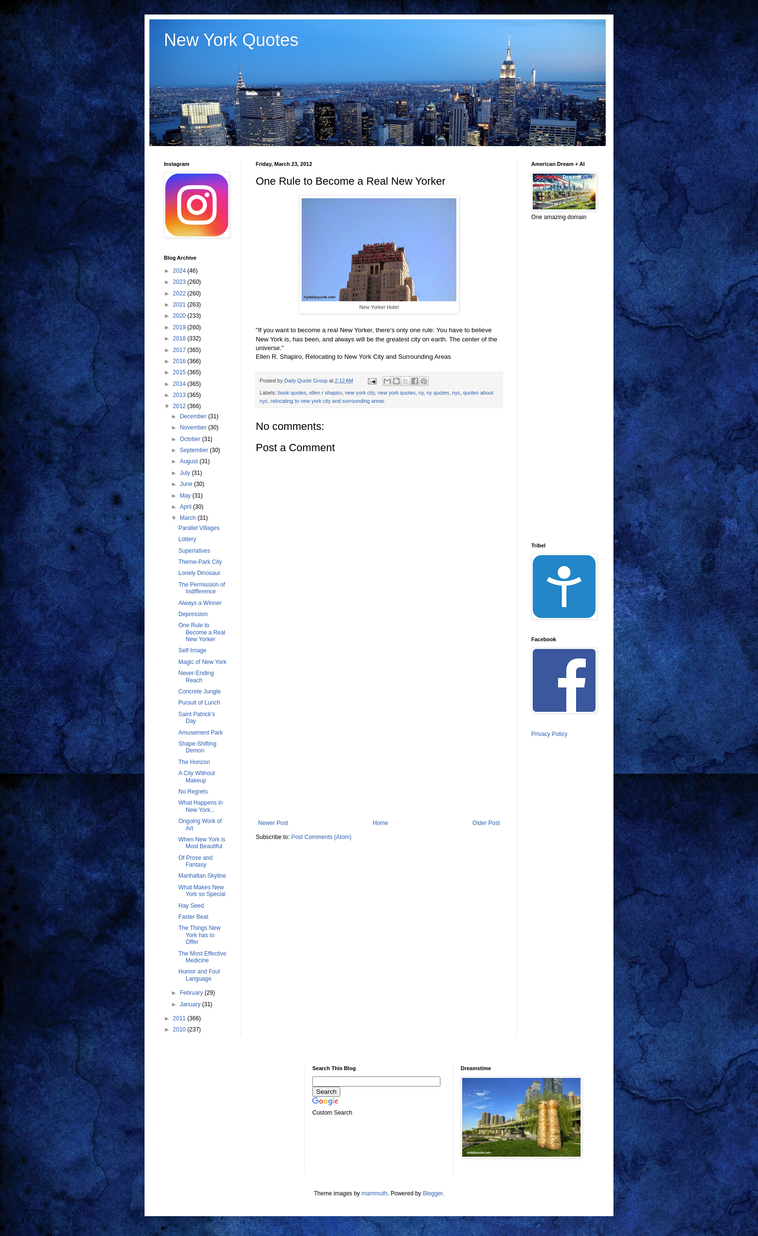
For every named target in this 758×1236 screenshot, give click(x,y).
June (187, 484)
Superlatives (194, 550)
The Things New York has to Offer (199, 935)
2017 (180, 350)
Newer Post (273, 823)
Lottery (187, 539)
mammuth (374, 1193)
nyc (456, 393)
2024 (180, 270)
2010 (180, 1029)
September (195, 450)
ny (421, 393)
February (192, 992)
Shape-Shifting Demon (197, 747)
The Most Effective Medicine (202, 957)
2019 (180, 327)
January (191, 1004)
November (194, 427)
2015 (180, 372)
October (191, 439)
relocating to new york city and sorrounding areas (327, 401)
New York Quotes (231, 40)
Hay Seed (191, 905)
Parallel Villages (198, 528)
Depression (193, 614)
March (189, 518)
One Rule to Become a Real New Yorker (201, 632)
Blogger (433, 1193)
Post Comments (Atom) (321, 837)
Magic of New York (202, 662)
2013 (180, 395)
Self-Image (192, 650)
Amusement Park (200, 732)
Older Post (486, 823)
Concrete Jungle (199, 691)
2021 (180, 304)
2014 (180, 384)
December (194, 416)
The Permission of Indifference (201, 588)
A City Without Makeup (196, 776)
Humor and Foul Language (199, 975)
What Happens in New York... (200, 806)
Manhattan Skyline (202, 875)
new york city (360, 393)
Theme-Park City (200, 562)
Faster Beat (193, 916)
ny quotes (437, 393)
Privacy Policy (549, 734)
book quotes (292, 393)
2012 (180, 406)
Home (380, 823)
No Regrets (193, 791)
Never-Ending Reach (196, 676)
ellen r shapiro (325, 393)
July (186, 473)
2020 (180, 315)
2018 (180, 338)
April (186, 506)
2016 (180, 361)
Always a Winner (199, 603)
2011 (180, 1018)
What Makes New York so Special (201, 891)
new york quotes (397, 393)
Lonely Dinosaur (199, 573)
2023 (180, 282)
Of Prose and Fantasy (195, 861)
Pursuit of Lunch (199, 702)
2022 (180, 293)
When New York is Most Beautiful (201, 843)
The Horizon (194, 762)
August (190, 461)
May (186, 495)
